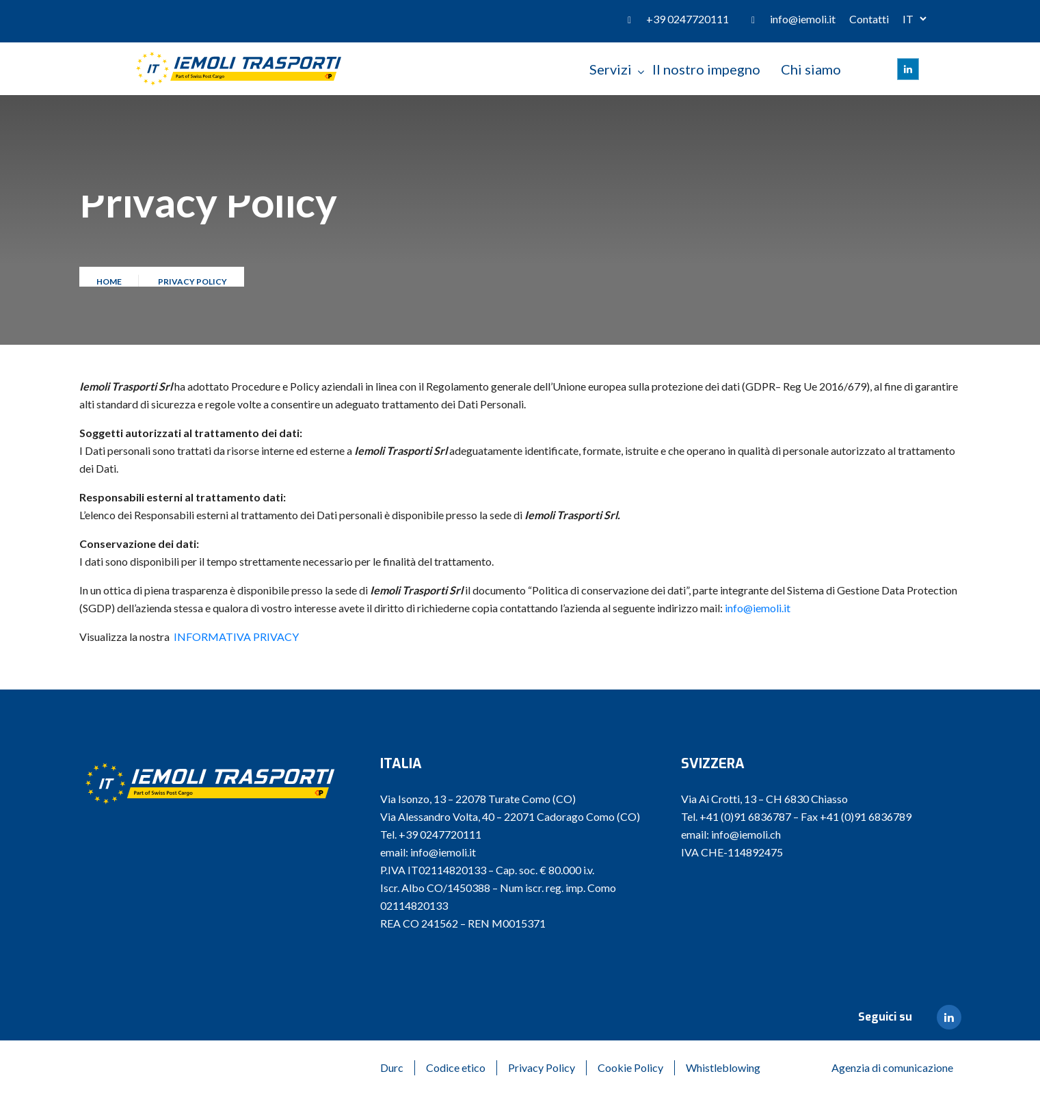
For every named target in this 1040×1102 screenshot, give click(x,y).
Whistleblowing (723, 1067)
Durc (391, 1067)
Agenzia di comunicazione (892, 1067)
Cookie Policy (630, 1067)
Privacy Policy (541, 1067)
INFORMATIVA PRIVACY (236, 636)
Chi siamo (811, 69)
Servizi (610, 69)
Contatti (869, 18)
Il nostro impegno (706, 69)
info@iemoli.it (803, 18)
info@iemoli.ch (746, 834)
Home (110, 285)
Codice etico (455, 1067)
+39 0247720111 (687, 18)
